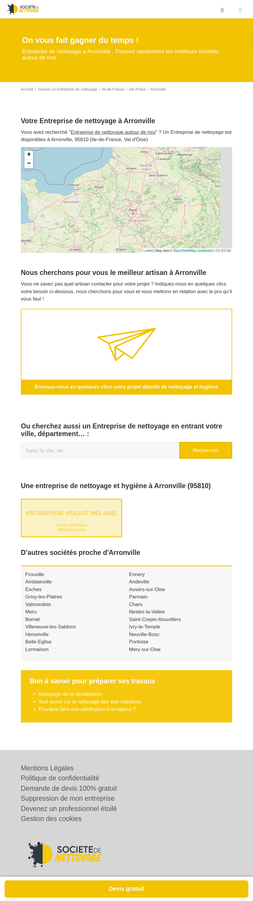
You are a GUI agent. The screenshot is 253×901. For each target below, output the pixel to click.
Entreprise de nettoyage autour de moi (113, 132)
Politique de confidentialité (60, 778)
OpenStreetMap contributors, (194, 250)
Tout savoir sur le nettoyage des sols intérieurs (89, 701)
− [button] (29, 163)
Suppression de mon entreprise (68, 798)
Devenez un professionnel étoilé (69, 808)
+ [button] (29, 155)
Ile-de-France (113, 89)
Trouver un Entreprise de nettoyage (67, 89)
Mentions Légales (47, 768)
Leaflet (148, 250)
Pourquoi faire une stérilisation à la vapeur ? (87, 709)
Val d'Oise (137, 89)
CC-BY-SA (223, 250)
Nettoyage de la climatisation (70, 694)
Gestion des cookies (51, 818)
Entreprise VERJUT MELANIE (71, 513)
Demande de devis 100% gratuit (69, 788)
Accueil (27, 89)
